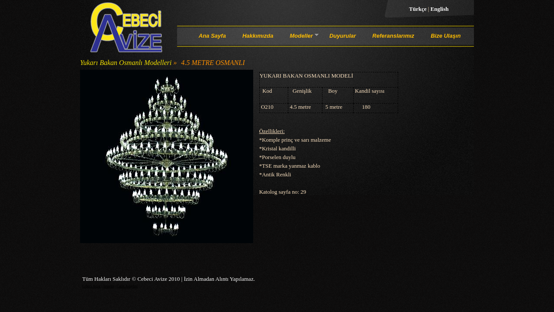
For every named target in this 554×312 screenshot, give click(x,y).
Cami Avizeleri (127, 286)
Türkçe (418, 9)
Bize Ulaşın (446, 35)
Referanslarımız (393, 35)
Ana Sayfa (212, 35)
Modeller (301, 37)
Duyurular (342, 35)
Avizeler (108, 286)
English (440, 9)
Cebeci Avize (91, 286)
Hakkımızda (258, 35)
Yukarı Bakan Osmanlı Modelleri (125, 62)
